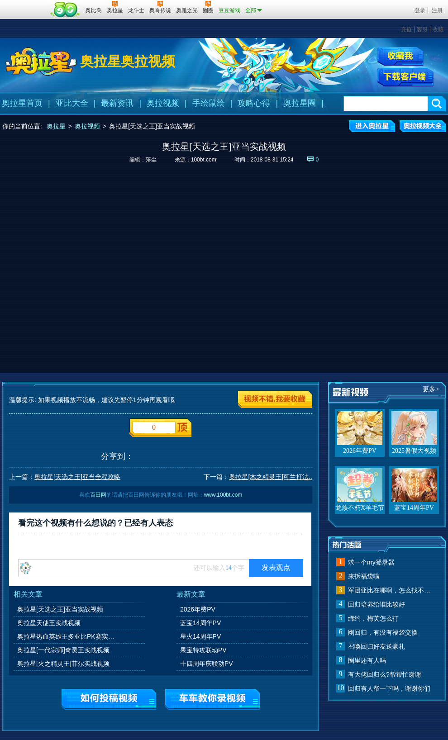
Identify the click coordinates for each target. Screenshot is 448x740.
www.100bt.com (223, 495)
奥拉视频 (163, 103)
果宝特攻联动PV (203, 650)
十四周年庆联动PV (206, 663)
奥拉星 (56, 126)
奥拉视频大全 (423, 126)
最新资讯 (117, 103)
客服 (422, 29)
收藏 (438, 29)
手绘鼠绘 (208, 103)
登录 (420, 10)
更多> (431, 389)
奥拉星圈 (299, 103)
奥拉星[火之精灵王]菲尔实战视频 (63, 663)
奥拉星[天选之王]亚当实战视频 (60, 609)
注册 (437, 10)
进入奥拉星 (372, 126)
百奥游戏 (25, 4)
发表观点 (276, 567)
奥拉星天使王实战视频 (49, 622)
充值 (406, 29)
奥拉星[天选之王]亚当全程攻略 (77, 476)
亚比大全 (72, 103)
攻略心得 (254, 103)
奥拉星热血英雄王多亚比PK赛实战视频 (67, 636)
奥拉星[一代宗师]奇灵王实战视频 (63, 650)
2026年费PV (197, 609)
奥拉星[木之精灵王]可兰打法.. (270, 476)
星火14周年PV (200, 636)
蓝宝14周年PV (200, 622)
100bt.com (203, 160)
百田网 (65, 9)
